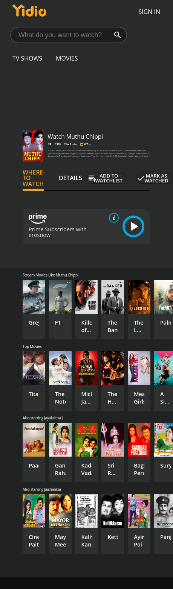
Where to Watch (33, 178)
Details (70, 178)
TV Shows (27, 58)
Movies (67, 58)
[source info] (112, 218)
